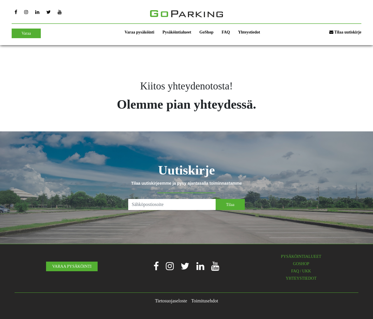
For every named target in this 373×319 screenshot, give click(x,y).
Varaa (26, 33)
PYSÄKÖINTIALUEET (301, 256)
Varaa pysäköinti (139, 32)
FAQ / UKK (301, 271)
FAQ (225, 32)
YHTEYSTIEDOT (301, 278)
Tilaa (230, 204)
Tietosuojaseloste (171, 300)
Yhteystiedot (249, 32)
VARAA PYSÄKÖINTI (72, 266)
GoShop (206, 32)
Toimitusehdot (204, 300)
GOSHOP (301, 264)
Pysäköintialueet (176, 32)
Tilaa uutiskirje (345, 32)
